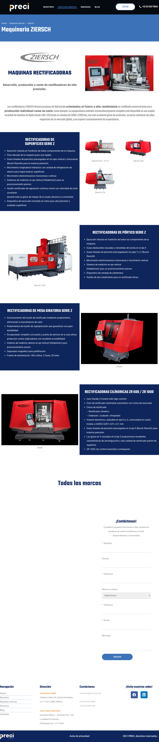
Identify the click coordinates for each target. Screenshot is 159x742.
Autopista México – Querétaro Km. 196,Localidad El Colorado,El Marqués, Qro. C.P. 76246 (57, 719)
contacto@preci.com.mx (90, 693)
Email (106, 620)
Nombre (108, 543)
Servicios (86, 7)
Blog (97, 7)
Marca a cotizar (110, 589)
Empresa (108, 574)
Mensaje (106, 635)
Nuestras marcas (67, 7)
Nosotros (48, 7)
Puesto (105, 558)
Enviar (117, 657)
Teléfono (108, 605)
